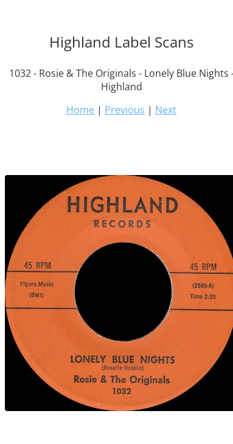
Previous (125, 109)
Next (165, 109)
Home (80, 109)
